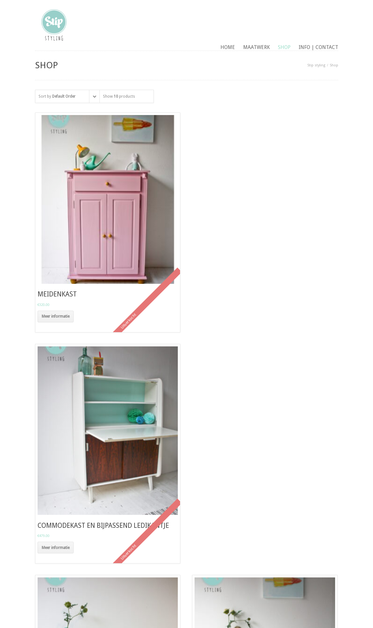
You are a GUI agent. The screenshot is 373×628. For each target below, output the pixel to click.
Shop (284, 47)
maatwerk (256, 47)
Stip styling (316, 65)
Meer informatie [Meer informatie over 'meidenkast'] (55, 316)
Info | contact (318, 47)
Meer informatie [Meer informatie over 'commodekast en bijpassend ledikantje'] (55, 548)
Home (227, 47)
